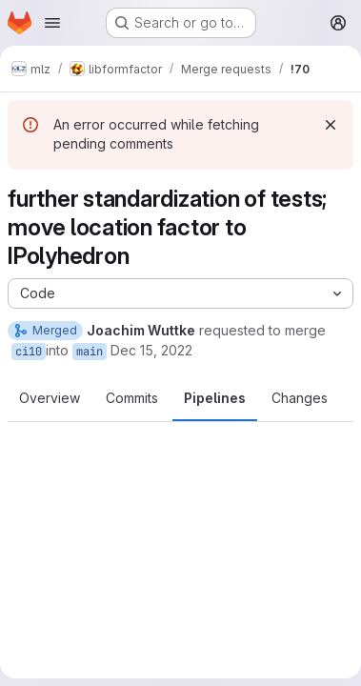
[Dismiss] (330, 124)
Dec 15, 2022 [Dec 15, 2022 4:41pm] (151, 350)
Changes (299, 398)
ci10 (28, 351)
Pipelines (215, 398)
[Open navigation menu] (52, 23)
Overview (49, 398)
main (89, 351)
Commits (132, 398)
